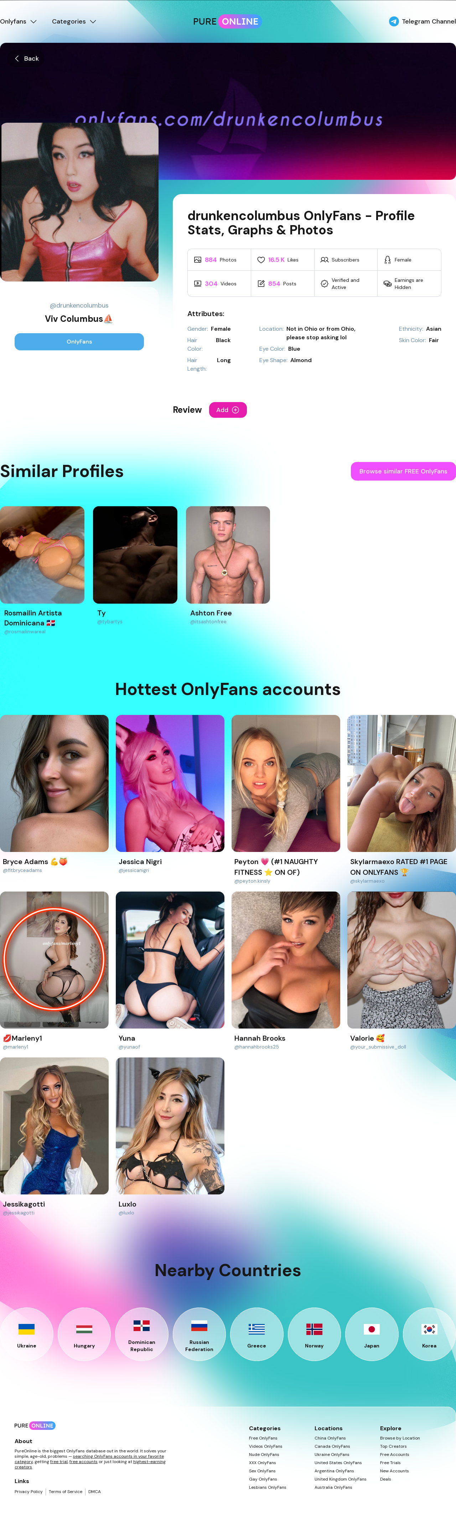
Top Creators (393, 1446)
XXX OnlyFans (262, 1463)
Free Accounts (394, 1454)
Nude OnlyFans (264, 1454)
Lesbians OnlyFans (267, 1487)
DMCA (94, 1491)
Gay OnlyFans (263, 1479)
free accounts (83, 1462)
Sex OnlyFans (262, 1471)
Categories (74, 21)
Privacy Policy (29, 1491)
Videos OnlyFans (266, 1446)
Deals (385, 1479)
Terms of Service (65, 1491)
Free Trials (390, 1463)
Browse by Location (400, 1438)
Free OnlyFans (263, 1438)
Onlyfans (19, 21)
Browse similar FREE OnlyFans (403, 471)
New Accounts (394, 1471)
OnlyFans (79, 341)
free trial (59, 1462)
